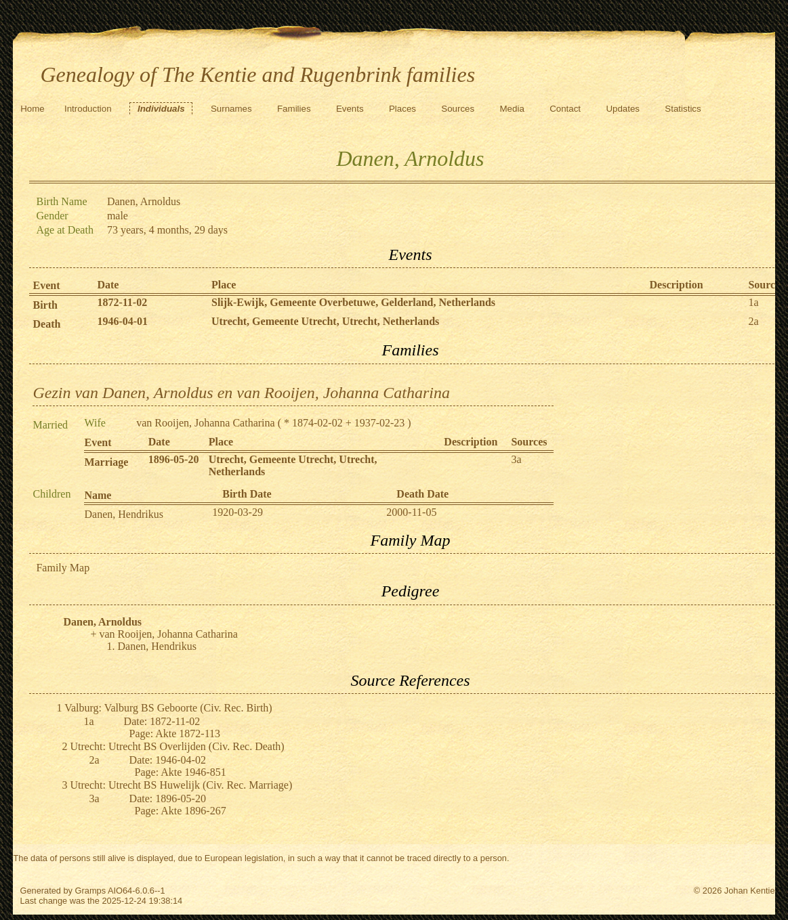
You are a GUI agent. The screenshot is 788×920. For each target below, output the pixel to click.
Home (32, 109)
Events (350, 109)
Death (46, 324)
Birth (45, 305)
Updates (623, 109)
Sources (457, 109)
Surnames (231, 109)
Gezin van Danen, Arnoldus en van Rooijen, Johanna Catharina (241, 392)
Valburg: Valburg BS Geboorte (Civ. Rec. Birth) (168, 708)
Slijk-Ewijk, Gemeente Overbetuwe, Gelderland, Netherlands (353, 302)
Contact (565, 109)
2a (753, 321)
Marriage (106, 462)
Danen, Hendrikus (123, 514)
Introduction (88, 109)
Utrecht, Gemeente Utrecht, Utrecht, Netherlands (325, 321)
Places (402, 109)
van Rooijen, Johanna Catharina (205, 423)
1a (753, 302)
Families (294, 109)
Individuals (161, 109)
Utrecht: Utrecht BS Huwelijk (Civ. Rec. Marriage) (181, 785)
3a (516, 459)
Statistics (683, 109)
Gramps (90, 890)
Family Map (62, 567)
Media (512, 109)
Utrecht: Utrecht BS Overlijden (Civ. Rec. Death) (177, 746)
